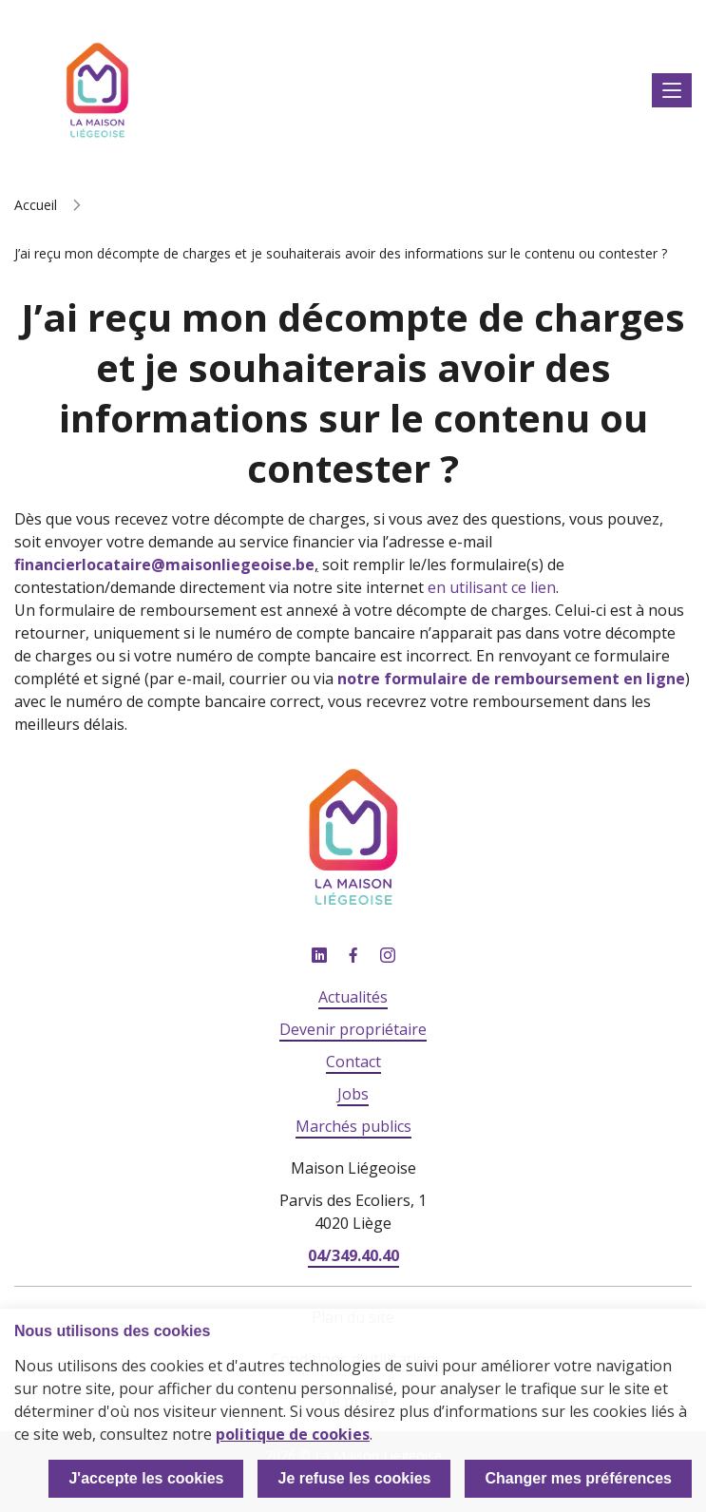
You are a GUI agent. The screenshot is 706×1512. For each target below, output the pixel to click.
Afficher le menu (671, 91)
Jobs (353, 1093)
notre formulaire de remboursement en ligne (511, 678)
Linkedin (319, 955)
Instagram (387, 955)
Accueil (35, 205)
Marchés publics (353, 1126)
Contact (353, 1061)
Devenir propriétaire (353, 1029)
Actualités (353, 996)
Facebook (353, 955)
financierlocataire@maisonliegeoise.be (164, 564)
